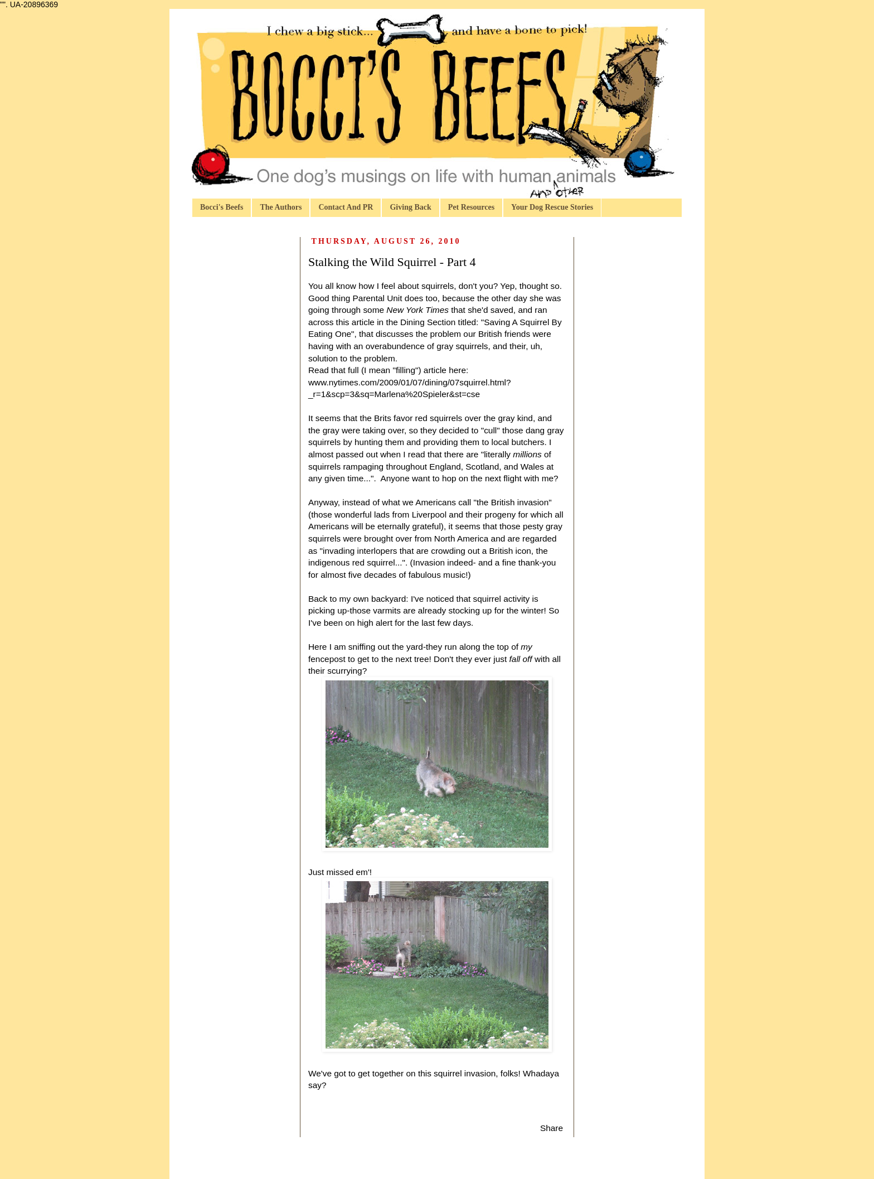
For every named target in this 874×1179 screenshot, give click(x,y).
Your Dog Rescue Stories (552, 207)
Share (551, 1128)
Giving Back (410, 207)
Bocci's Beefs (221, 207)
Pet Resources (471, 207)
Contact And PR (345, 207)
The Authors (281, 207)
